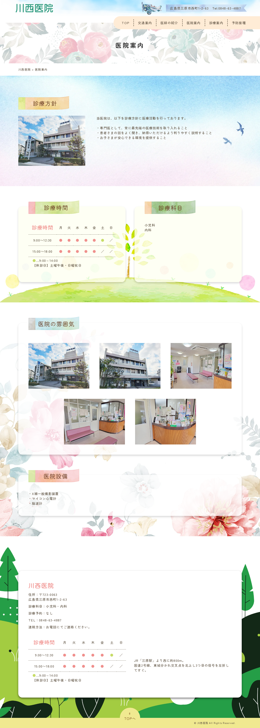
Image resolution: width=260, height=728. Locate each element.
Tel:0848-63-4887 (226, 8)
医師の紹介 (169, 22)
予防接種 (239, 22)
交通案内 (145, 22)
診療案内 (216, 22)
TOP (125, 22)
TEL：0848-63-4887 (45, 620)
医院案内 (194, 22)
